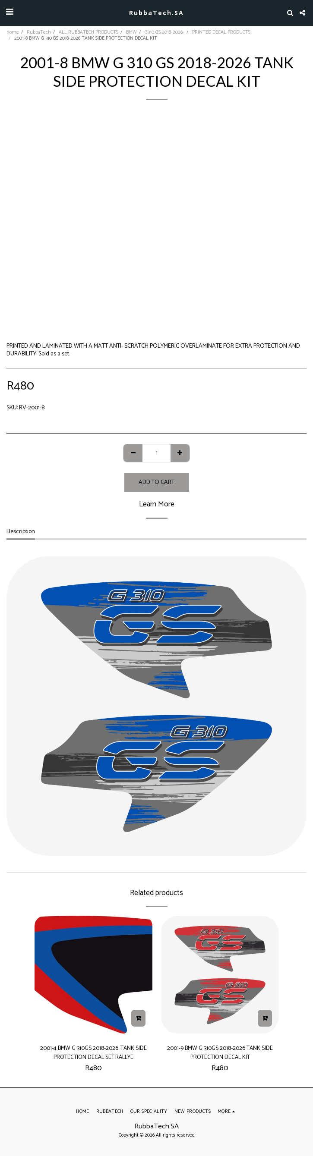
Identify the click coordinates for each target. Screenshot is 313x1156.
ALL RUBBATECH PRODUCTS (88, 32)
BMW (131, 32)
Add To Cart (156, 482)
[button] (9, 12)
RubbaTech (39, 32)
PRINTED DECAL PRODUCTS (221, 32)
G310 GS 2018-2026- (164, 32)
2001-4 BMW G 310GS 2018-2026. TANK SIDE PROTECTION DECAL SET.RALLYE (93, 1052)
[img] (93, 974)
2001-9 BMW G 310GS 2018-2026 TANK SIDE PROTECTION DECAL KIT (220, 1052)
